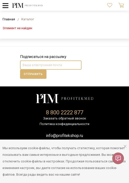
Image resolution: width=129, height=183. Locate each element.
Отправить (33, 74)
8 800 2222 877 (64, 112)
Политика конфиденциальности (64, 124)
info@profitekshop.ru (64, 135)
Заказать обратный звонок (64, 118)
